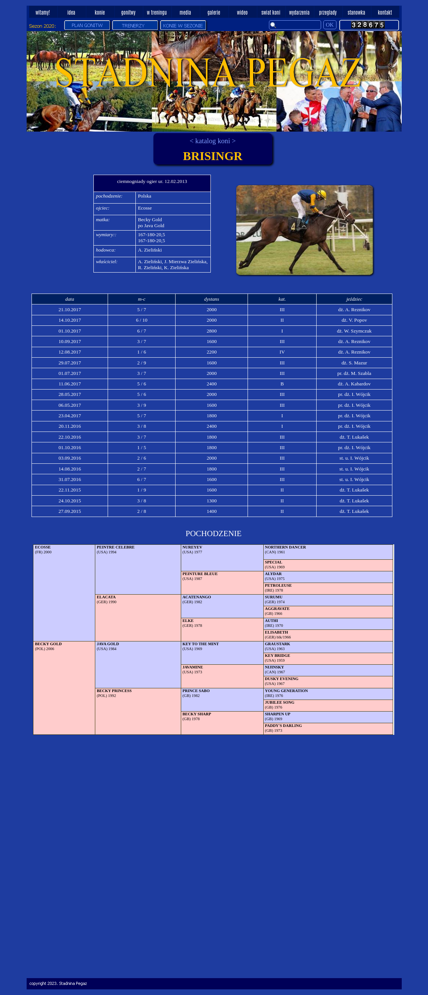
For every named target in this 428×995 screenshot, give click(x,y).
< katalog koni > (212, 141)
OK (330, 25)
